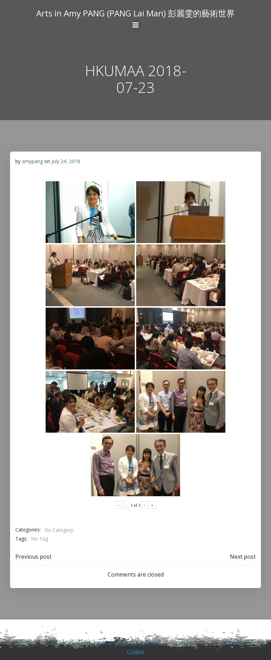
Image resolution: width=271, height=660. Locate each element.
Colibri (135, 652)
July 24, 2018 (66, 161)
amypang (32, 161)
